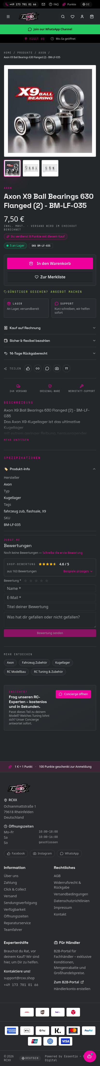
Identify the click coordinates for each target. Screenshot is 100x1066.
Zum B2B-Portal (69, 982)
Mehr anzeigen (16, 440)
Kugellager (62, 663)
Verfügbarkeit (15, 909)
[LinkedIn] (37, 368)
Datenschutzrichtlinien (72, 900)
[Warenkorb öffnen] (91, 16)
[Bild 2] (31, 168)
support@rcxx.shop (19, 978)
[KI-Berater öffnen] (90, 1056)
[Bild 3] (49, 168)
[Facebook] (28, 368)
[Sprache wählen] (86, 4)
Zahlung (10, 882)
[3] (36, 580)
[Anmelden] (82, 16)
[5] (46, 580)
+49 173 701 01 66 (21, 985)
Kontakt (60, 914)
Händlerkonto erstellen (72, 988)
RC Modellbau (16, 672)
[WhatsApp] (47, 368)
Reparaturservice (17, 923)
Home (8, 52)
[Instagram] (57, 368)
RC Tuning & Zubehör (48, 672)
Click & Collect (15, 889)
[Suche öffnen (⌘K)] (63, 16)
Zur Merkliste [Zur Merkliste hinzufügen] (50, 277)
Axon (42, 52)
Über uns (11, 875)
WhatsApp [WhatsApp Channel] (69, 853)
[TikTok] (66, 368)
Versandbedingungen (71, 894)
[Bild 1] (12, 168)
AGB (57, 875)
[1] (25, 580)
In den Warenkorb (50, 263)
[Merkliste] (72, 16)
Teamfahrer (13, 929)
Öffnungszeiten (16, 916)
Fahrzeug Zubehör (34, 663)
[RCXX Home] (29, 16)
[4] (41, 580)
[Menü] (8, 16)
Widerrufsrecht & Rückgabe (67, 885)
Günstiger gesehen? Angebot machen (43, 292)
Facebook (16, 853)
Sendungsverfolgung (20, 902)
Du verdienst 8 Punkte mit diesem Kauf (36, 236)
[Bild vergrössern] (50, 111)
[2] (30, 580)
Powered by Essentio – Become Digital (69, 1058)
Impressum (63, 907)
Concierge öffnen (73, 694)
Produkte (25, 52)
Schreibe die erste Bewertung (63, 553)
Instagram (42, 853)
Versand (10, 896)
